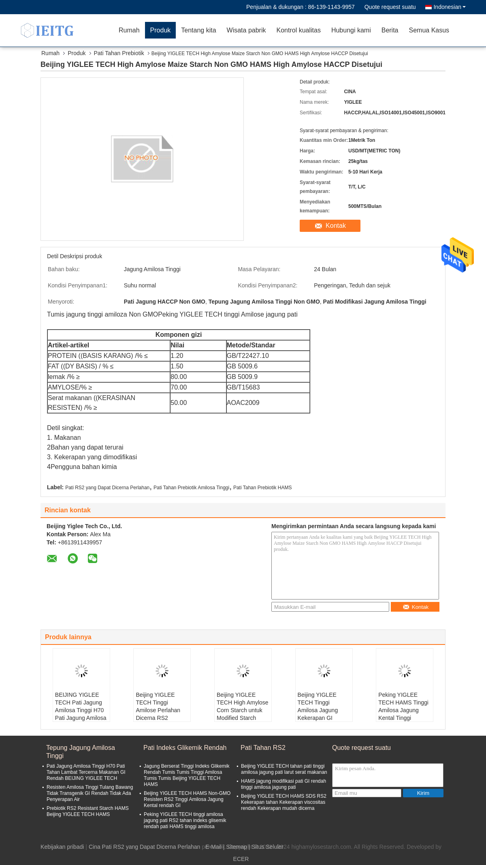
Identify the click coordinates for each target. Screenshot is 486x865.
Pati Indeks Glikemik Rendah (184, 747)
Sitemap (236, 847)
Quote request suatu (390, 7)
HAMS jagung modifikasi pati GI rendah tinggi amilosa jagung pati (283, 784)
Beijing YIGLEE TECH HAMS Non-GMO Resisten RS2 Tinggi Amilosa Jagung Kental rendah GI (187, 799)
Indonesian (449, 7)
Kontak (336, 225)
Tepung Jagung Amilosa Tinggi (80, 751)
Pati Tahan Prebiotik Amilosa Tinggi (191, 487)
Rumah (129, 30)
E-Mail (213, 847)
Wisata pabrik (246, 30)
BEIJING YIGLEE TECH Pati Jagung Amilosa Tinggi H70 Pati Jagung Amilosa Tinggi (81, 710)
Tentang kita (198, 30)
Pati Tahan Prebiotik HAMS (262, 487)
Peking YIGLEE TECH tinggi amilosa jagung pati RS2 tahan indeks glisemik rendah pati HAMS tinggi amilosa (185, 820)
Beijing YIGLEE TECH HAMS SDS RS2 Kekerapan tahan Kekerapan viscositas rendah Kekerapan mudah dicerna (283, 802)
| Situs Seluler (266, 847)
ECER (241, 859)
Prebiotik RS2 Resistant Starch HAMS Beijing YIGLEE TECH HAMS (88, 811)
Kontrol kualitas (298, 30)
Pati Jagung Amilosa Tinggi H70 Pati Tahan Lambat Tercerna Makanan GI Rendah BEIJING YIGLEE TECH (86, 772)
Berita (390, 30)
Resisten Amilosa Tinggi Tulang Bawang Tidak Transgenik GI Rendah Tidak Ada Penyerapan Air (90, 793)
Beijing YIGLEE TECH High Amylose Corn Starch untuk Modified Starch (243, 706)
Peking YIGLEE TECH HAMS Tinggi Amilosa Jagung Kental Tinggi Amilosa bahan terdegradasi (403, 714)
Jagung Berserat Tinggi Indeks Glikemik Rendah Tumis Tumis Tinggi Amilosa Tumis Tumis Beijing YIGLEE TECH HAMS (186, 775)
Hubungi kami (351, 30)
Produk (160, 30)
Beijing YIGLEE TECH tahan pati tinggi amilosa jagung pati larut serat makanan (284, 769)
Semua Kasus (429, 30)
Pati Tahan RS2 (263, 747)
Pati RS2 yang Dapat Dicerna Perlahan (107, 487)
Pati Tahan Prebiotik (119, 53)
